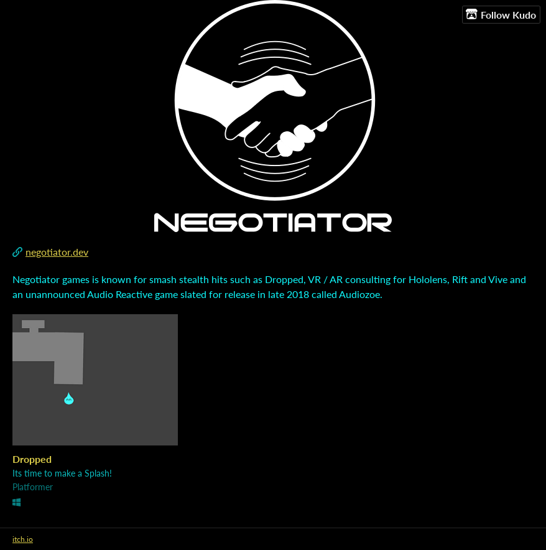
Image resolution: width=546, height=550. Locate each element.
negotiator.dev (56, 252)
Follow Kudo (501, 14)
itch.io (22, 539)
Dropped (32, 459)
